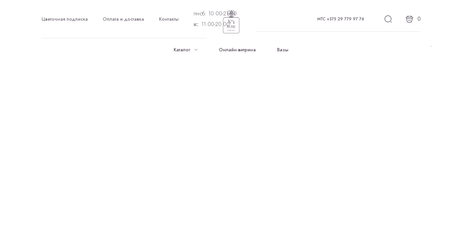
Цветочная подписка (65, 19)
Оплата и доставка (123, 19)
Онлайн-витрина (237, 49)
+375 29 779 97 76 (345, 19)
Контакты (169, 19)
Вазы (282, 49)
